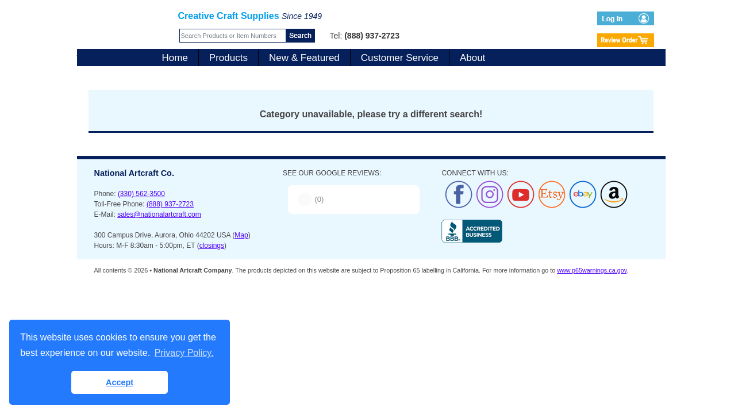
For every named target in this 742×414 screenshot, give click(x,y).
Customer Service (400, 57)
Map (241, 235)
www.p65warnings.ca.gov (591, 270)
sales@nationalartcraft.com (159, 214)
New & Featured (304, 57)
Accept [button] (119, 382)
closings (211, 245)
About (472, 57)
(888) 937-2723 (170, 204)
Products (228, 57)
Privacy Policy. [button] (184, 353)
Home (175, 57)
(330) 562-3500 (141, 194)
